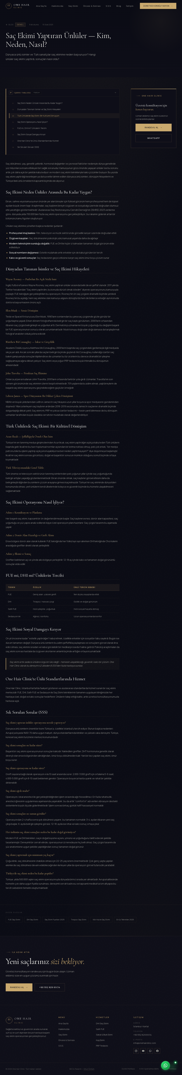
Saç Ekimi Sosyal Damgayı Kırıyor (29, 134)
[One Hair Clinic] (18, 6)
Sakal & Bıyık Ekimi (104, 1034)
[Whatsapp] (150, 1051)
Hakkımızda (57, 6)
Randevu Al (153, 127)
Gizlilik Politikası (128, 1068)
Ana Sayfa (41, 6)
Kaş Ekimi (100, 1040)
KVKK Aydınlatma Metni (149, 1068)
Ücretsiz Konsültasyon (158, 6)
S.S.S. (108, 6)
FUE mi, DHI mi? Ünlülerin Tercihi (29, 128)
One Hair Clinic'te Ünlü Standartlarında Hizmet (35, 140)
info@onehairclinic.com (144, 1043)
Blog (118, 6)
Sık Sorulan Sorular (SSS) (25, 147)
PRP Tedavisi (102, 1045)
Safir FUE (100, 1029)
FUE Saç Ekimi (14, 919)
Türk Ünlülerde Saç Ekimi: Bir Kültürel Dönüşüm (35, 115)
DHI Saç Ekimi (32, 919)
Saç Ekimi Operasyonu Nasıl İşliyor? (30, 122)
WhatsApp (153, 138)
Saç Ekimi (73, 6)
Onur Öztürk (89, 1069)
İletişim (130, 6)
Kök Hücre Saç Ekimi (101, 919)
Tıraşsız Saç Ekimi (78, 919)
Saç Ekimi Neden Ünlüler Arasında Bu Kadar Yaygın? (37, 103)
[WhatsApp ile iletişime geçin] (169, 1065)
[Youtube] (143, 1051)
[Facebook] (157, 1051)
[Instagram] (136, 1051)
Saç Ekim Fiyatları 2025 (55, 919)
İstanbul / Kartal (141, 1026)
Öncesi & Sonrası (92, 6)
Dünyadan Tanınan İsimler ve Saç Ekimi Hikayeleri (36, 109)
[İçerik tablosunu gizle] (115, 93)
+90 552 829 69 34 (49, 987)
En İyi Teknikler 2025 (125, 919)
